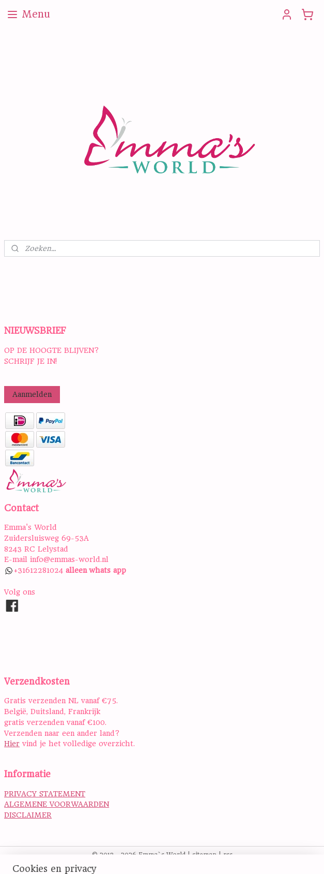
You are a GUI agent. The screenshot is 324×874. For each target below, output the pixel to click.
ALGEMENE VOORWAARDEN (56, 804)
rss (228, 854)
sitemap (204, 854)
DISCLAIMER (28, 815)
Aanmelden (32, 394)
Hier (12, 743)
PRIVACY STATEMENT (44, 794)
